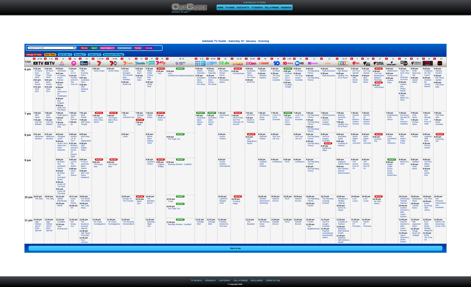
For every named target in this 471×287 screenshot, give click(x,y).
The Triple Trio (174, 139)
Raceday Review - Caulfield (179, 164)
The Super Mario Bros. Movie (99, 120)
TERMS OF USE (273, 280)
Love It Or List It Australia (277, 117)
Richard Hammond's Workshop (265, 201)
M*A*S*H (251, 82)
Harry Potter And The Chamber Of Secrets (238, 121)
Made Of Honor (161, 119)
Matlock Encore (276, 200)
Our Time (428, 199)
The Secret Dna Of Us (356, 165)
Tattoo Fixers (149, 116)
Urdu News (414, 116)
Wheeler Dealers (263, 76)
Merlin (59, 206)
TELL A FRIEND (272, 7)
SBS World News (355, 80)
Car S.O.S (73, 72)
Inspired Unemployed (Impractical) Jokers (327, 234)
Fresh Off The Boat (61, 185)
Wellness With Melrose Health (343, 231)
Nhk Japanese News (416, 224)
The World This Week (85, 200)
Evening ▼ (80, 55)
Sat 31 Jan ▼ (65, 55)
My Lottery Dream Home (224, 73)
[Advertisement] (235, 26)
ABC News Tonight (85, 123)
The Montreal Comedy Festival (327, 201)
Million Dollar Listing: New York (150, 75)
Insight (415, 136)
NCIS (287, 162)
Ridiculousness (328, 71)
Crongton (61, 222)
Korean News (415, 123)
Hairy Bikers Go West (404, 97)
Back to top (235, 248)
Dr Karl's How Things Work (38, 74)
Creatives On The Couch (428, 73)
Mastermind (392, 71)
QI (72, 124)
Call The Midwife (38, 123)
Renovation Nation (224, 81)
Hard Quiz (37, 90)
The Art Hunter (427, 146)
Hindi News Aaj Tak (416, 73)
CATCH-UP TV (243, 7)
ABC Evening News (84, 73)
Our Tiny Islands (356, 72)
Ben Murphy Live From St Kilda (427, 119)
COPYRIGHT (224, 280)
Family (138, 48)
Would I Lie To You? (74, 138)
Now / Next (50, 55)
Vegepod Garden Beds (343, 163)
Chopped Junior (61, 137)
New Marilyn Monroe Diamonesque (344, 171)
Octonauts (61, 71)
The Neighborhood (313, 227)
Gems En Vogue (342, 209)
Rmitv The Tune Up (428, 237)
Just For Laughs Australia (326, 122)
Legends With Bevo (428, 138)
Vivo (159, 73)
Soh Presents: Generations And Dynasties (440, 203)
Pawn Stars (139, 72)
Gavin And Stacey (73, 173)
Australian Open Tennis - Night (201, 121)
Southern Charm (151, 163)
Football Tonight (288, 86)
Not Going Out (73, 224)
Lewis (125, 136)
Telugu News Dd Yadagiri (416, 233)
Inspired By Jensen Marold (427, 83)
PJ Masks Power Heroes (61, 77)
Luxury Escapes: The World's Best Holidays (128, 75)
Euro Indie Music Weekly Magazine (428, 226)
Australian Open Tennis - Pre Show (201, 81)
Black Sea (139, 202)
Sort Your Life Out (276, 137)
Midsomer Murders (39, 137)
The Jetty (39, 199)
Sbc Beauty (343, 71)
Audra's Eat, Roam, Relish (403, 87)
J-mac (170, 201)
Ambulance (277, 162)
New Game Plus (426, 173)
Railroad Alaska (263, 137)
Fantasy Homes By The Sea (224, 224)
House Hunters (223, 137)
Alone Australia (439, 123)
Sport (94, 48)
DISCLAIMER (257, 280)
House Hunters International (225, 164)
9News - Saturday (200, 72)
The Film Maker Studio (428, 164)
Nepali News (415, 81)
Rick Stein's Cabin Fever (403, 139)
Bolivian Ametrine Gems (341, 117)
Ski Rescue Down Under (264, 117)
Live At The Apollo (73, 164)
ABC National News (84, 89)
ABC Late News (85, 207)
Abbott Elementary (62, 200)
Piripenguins (62, 115)
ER (72, 208)
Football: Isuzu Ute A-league (288, 76)
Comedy (149, 48)
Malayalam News (416, 200)
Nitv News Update (439, 79)
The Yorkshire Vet (128, 116)
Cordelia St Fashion (342, 144)
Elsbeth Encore (276, 223)
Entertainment (124, 48)
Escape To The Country (128, 200)
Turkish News (415, 207)
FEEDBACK (286, 7)
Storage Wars (140, 116)
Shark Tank (149, 85)
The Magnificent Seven (252, 141)
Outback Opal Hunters (263, 164)
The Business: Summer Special (85, 225)
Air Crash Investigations (100, 223)
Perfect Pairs (390, 81)
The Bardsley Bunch (150, 201)
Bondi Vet (127, 84)
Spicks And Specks (74, 117)
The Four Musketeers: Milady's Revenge (379, 76)
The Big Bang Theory (313, 72)
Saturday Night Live (151, 224)
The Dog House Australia (276, 77)
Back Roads (37, 83)
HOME (220, 7)
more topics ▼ (107, 48)
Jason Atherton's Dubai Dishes (404, 238)
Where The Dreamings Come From (440, 224)
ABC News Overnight (85, 234)
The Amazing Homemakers (128, 223)
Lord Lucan (355, 200)
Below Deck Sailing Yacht (150, 139)
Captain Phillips (161, 165)
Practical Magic (236, 202)
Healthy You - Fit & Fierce (343, 76)
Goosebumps (238, 73)
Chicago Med (200, 223)
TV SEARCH (256, 7)
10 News (276, 71)
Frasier (310, 206)
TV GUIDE (230, 7)
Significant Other (326, 149)
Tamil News (414, 167)
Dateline (415, 162)
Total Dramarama (62, 227)
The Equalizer (251, 223)
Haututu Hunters (438, 72)
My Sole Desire (377, 202)
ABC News (37, 116)
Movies (84, 48)
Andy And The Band (61, 109)
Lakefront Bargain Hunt (223, 201)
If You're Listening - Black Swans (85, 165)
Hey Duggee (60, 102)
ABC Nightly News (84, 147)
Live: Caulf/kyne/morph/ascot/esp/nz (181, 74)
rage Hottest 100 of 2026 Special (38, 226)
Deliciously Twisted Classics (404, 201)
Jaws (139, 125)
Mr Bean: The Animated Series (61, 165)
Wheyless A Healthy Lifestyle (343, 201)
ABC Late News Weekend (85, 175)
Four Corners (84, 241)
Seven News (99, 71)
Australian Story (85, 81)
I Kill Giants (379, 87)
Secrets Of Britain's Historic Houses (356, 119)
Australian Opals (342, 137)
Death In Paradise (250, 121)
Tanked (263, 71)
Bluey (59, 85)
